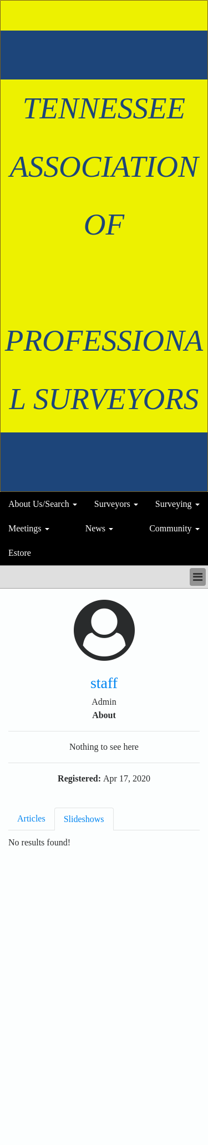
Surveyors (112, 504)
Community (170, 528)
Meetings (25, 528)
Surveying (173, 504)
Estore (19, 552)
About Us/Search (38, 504)
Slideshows (84, 819)
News (95, 528)
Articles (31, 818)
